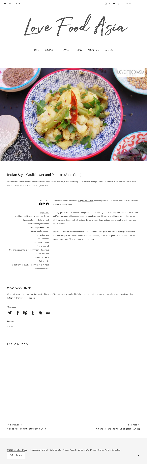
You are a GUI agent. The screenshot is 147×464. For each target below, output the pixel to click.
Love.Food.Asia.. (21, 450)
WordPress (91, 450)
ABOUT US (93, 49)
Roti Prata (90, 239)
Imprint (45, 450)
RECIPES (49, 49)
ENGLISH (7, 3)
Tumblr (118, 3)
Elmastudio (117, 450)
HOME (35, 49)
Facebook (110, 3)
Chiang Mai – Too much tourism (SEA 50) (27, 426)
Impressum (35, 450)
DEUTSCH (19, 3)
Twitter (114, 3)
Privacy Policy (69, 450)
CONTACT (110, 49)
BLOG (79, 49)
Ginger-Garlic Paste (41, 227)
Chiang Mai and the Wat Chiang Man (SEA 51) (118, 426)
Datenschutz (55, 450)
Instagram (106, 3)
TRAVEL (65, 49)
